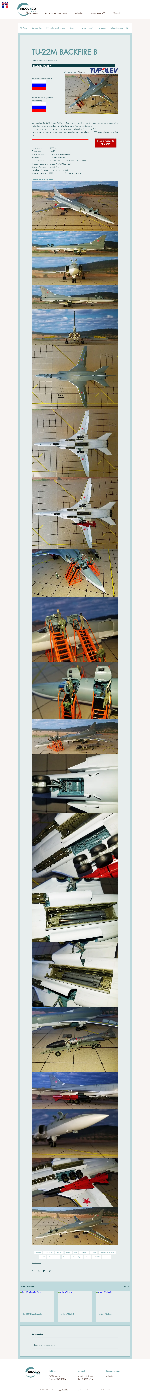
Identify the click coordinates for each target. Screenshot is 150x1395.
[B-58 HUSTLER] (113, 1300)
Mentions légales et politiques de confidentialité (87, 1390)
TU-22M (96, 1257)
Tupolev (66, 1257)
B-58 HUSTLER (105, 1314)
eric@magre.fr (90, 1376)
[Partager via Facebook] (33, 1271)
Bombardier (37, 28)
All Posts (23, 28)
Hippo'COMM (63, 1390)
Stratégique (77, 1257)
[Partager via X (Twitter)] (38, 1271)
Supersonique (54, 1257)
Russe (88, 1257)
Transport (101, 28)
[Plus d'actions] (117, 43)
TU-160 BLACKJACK (32, 1314)
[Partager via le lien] (50, 1271)
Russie (94, 1252)
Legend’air (49, 1252)
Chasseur (73, 28)
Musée (38, 1252)
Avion (68, 1252)
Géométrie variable (107, 1252)
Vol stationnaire (116, 28)
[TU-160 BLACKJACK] (37, 1300)
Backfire (106, 1257)
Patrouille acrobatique (55, 28)
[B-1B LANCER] (75, 1300)
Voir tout (127, 1286)
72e (75, 1252)
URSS (43, 1257)
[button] (127, 28)
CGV (108, 1390)
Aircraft (59, 1252)
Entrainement (87, 28)
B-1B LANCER (67, 1314)
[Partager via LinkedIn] (44, 1271)
